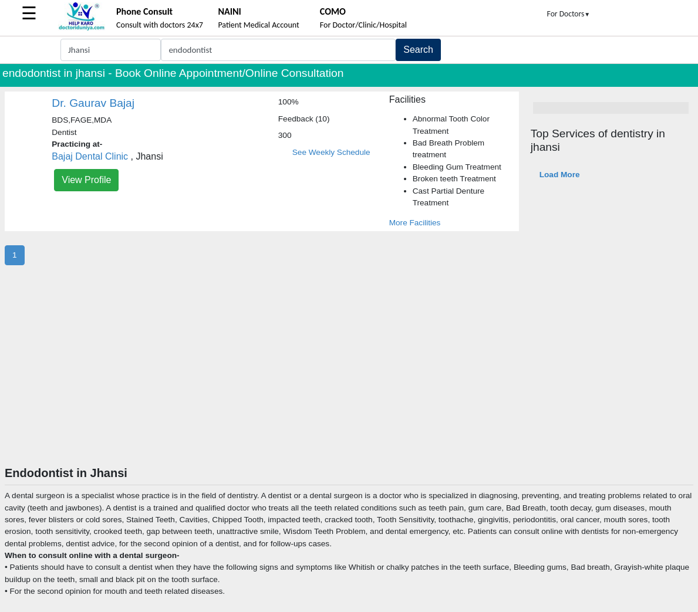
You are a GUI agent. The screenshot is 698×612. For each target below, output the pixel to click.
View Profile (86, 180)
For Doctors (569, 14)
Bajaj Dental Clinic (90, 156)
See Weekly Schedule (331, 152)
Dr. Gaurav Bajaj (93, 103)
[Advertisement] (349, 378)
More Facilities (415, 222)
